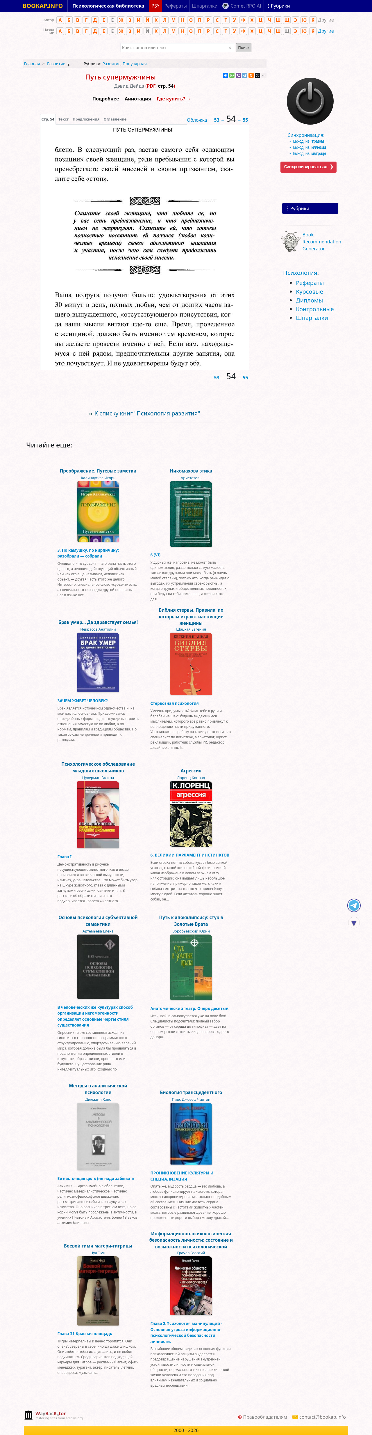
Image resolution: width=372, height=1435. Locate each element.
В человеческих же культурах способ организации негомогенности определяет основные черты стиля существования (95, 1016)
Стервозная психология (175, 703)
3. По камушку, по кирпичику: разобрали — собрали (88, 553)
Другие (326, 31)
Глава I (65, 856)
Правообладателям (265, 1417)
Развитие (56, 63)
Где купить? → (174, 98)
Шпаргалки (312, 318)
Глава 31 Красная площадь (85, 1333)
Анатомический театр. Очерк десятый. (190, 1008)
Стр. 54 (48, 119)
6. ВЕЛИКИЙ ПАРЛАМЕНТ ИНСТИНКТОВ (190, 855)
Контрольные (315, 309)
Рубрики (299, 208)
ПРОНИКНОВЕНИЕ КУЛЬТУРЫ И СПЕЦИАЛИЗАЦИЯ (182, 1175)
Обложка (197, 120)
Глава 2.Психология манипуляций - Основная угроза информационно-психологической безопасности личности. (186, 1332)
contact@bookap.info (322, 1417)
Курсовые (309, 292)
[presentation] (48, 119)
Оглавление (114, 119)
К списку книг (147, 413)
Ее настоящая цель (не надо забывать (96, 1178)
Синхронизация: (308, 135)
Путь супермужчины (120, 77)
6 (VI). (156, 555)
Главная (32, 63)
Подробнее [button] (105, 98)
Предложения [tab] (86, 119)
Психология (300, 273)
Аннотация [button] (138, 98)
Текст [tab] (63, 119)
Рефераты (310, 283)
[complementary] (53, 1415)
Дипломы (309, 300)
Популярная (135, 63)
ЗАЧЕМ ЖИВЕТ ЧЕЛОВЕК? (83, 700)
